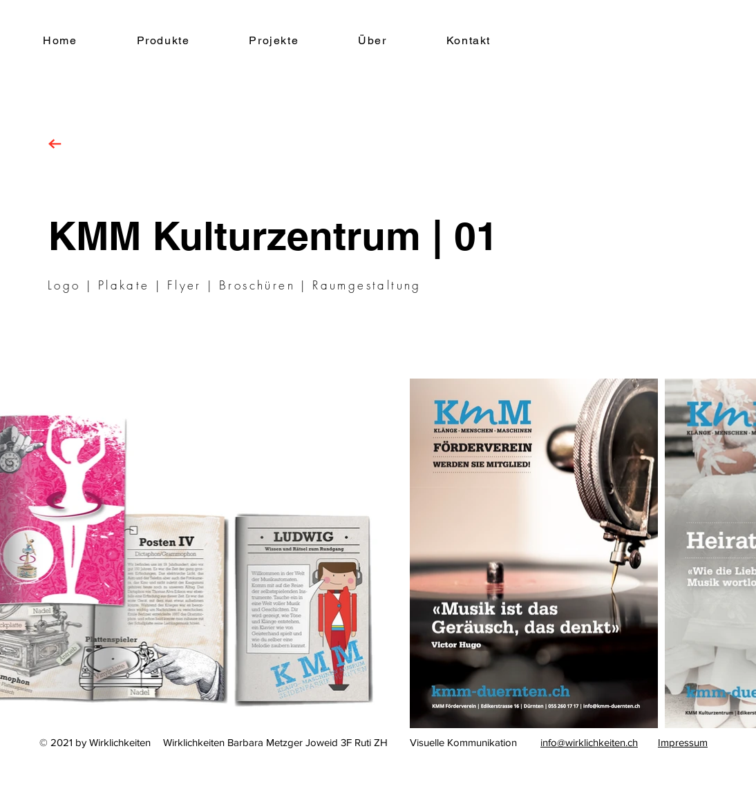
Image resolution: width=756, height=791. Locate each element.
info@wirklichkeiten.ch (589, 742)
